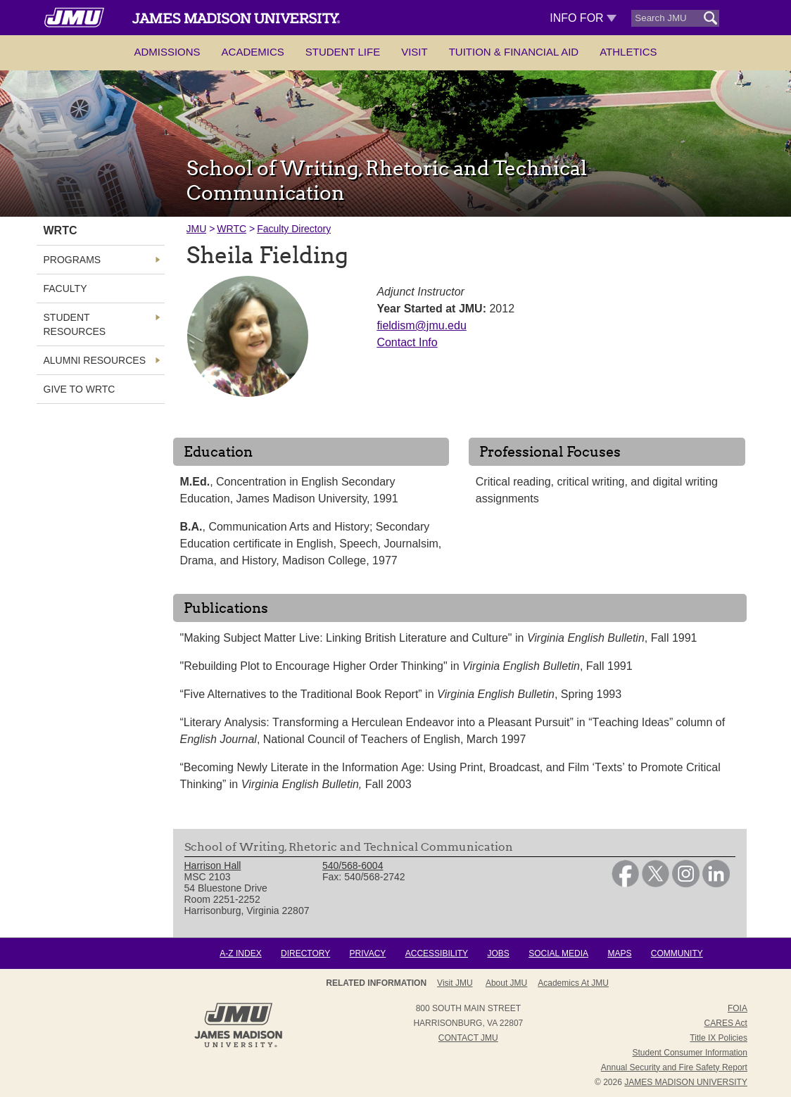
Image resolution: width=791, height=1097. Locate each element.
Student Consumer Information (690, 1053)
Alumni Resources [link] (95, 360)
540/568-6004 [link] (352, 865)
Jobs (498, 953)
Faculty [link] (65, 288)
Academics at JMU (573, 983)
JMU (196, 228)
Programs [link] (72, 259)
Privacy (368, 953)
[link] (625, 883)
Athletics (628, 52)
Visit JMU (454, 983)
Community (677, 953)
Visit (414, 52)
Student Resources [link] (75, 324)
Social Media (558, 953)
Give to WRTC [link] (79, 389)
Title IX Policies (718, 1038)
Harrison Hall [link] (212, 865)
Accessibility (436, 953)
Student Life (342, 52)
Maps (619, 953)
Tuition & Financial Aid (513, 52)
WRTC (231, 228)
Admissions (167, 52)
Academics (253, 52)
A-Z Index (240, 953)
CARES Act (725, 1023)
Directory (305, 953)
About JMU (506, 983)
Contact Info (406, 342)
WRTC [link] (60, 230)
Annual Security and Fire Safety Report (674, 1067)
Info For (583, 18)
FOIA (737, 1008)
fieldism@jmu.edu (421, 325)
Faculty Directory (294, 228)
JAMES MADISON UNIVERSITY (685, 1082)
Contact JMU (468, 1038)
